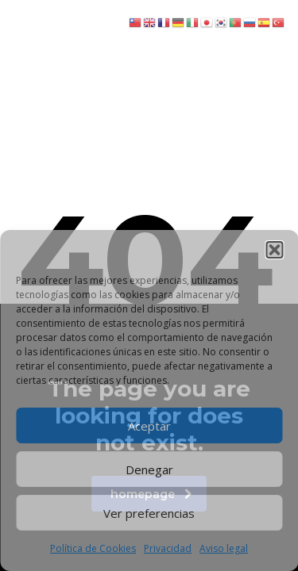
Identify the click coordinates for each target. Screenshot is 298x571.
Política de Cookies (93, 548)
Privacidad (168, 548)
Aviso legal (223, 548)
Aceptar (149, 426)
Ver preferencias (149, 513)
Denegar (149, 469)
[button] (274, 250)
